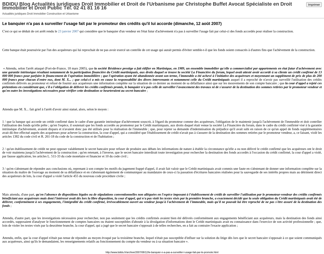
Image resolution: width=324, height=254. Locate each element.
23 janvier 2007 (68, 31)
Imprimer (314, 4)
